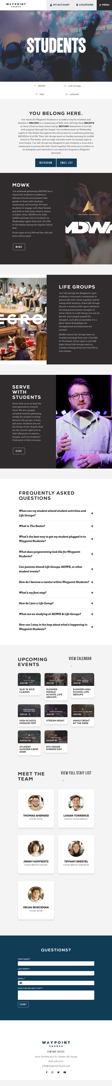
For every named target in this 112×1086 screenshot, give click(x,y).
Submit (23, 1006)
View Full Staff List (76, 769)
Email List (66, 154)
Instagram (45, 154)
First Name (23, 961)
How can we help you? (29, 991)
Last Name (23, 971)
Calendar (87, 85)
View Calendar (80, 654)
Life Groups (47, 85)
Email (21, 981)
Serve (20, 443)
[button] (56, 506)
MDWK (25, 85)
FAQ (66, 85)
